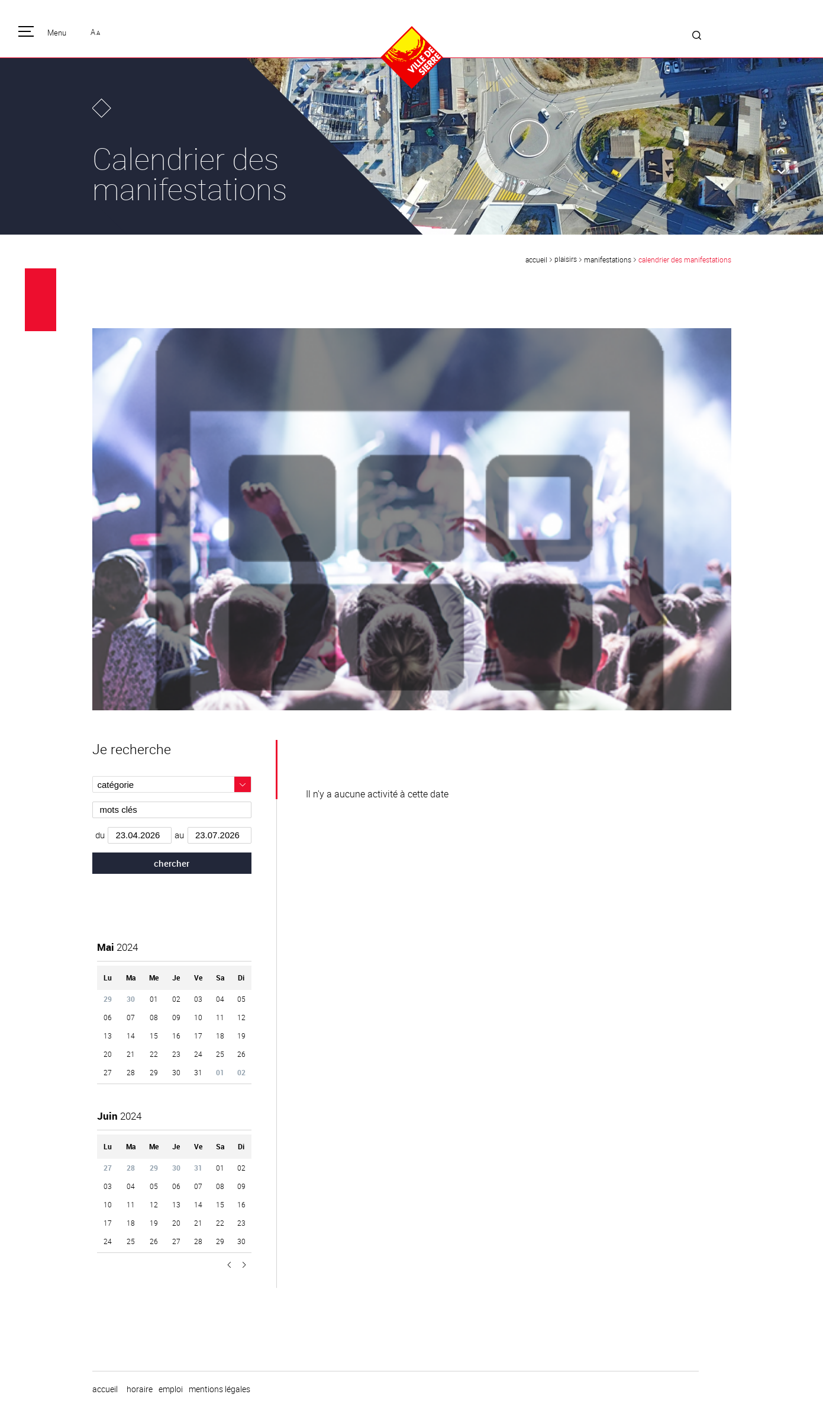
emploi (171, 1389)
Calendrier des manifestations (684, 259)
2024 (117, 947)
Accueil (536, 259)
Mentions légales (219, 1389)
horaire (140, 1389)
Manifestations (607, 259)
